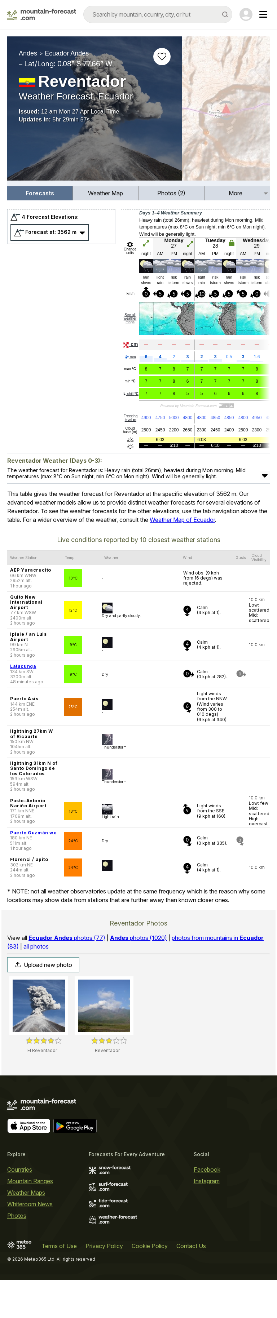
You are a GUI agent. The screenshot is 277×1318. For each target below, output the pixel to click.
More (235, 231)
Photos (16, 1253)
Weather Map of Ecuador (182, 558)
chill (130, 432)
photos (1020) (138, 976)
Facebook (207, 1207)
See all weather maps (130, 356)
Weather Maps (26, 1230)
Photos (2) (171, 231)
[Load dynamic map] (226, 111)
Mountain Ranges (30, 1219)
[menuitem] (40, 232)
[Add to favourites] (162, 56)
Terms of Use (59, 1284)
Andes (28, 53)
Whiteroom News (30, 1242)
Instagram (207, 1219)
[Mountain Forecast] (41, 14)
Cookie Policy (150, 1284)
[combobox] (157, 14)
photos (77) (66, 976)
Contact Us (191, 1284)
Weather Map (105, 231)
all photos (36, 984)
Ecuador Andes (67, 53)
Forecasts (40, 231)
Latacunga (23, 704)
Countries (19, 1207)
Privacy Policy (104, 1284)
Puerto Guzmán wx (33, 871)
